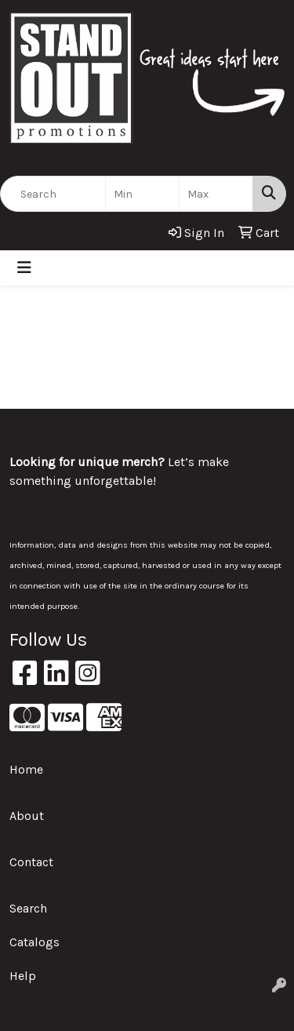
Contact (31, 861)
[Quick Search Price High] (216, 194)
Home (26, 769)
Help (22, 975)
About (26, 815)
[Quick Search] (53, 194)
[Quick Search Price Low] (142, 194)
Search (28, 908)
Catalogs (34, 941)
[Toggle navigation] (24, 268)
